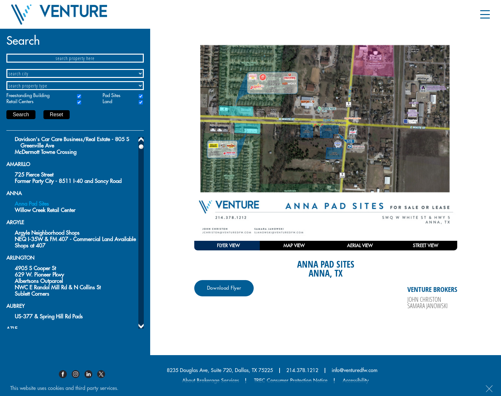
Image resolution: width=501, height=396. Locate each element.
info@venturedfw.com (354, 370)
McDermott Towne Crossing (45, 152)
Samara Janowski (427, 305)
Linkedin (90, 374)
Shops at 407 (30, 245)
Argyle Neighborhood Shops (47, 233)
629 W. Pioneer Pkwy (39, 275)
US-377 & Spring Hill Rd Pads (49, 316)
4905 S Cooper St (35, 268)
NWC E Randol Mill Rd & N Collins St (58, 287)
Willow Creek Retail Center (45, 210)
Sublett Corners (32, 294)
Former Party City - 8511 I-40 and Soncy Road (68, 181)
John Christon (424, 299)
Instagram (78, 374)
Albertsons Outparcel (39, 281)
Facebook (65, 374)
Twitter (103, 374)
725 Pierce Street (34, 175)
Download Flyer (224, 288)
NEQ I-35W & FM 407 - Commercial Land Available (75, 239)
